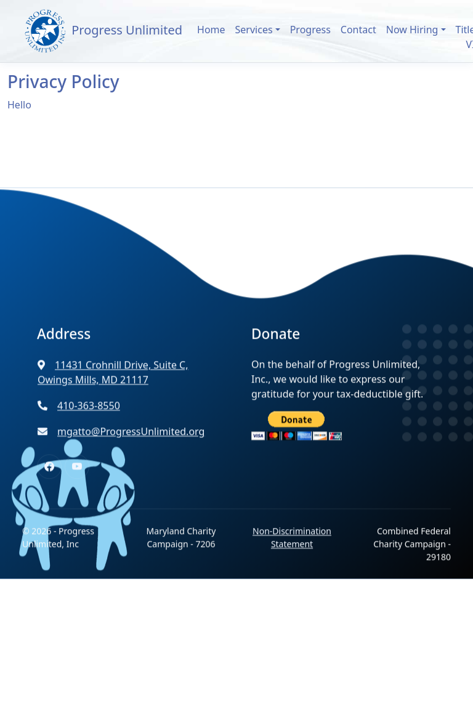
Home (211, 29)
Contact (358, 29)
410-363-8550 (79, 417)
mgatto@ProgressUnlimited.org (121, 443)
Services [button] (254, 29)
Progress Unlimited (102, 31)
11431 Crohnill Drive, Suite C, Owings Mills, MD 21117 (113, 384)
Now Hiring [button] (412, 29)
